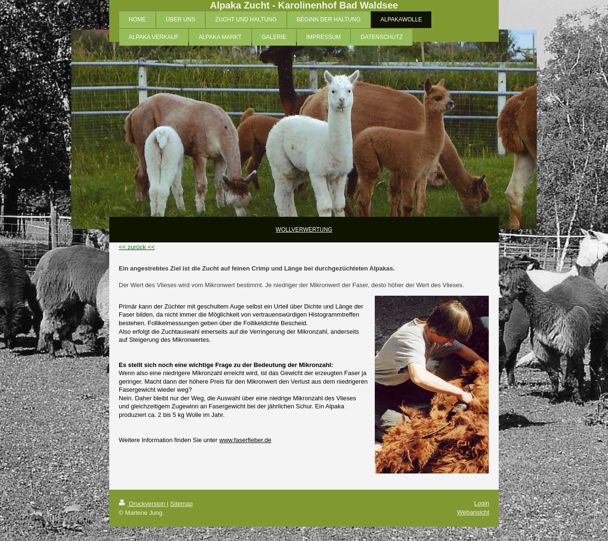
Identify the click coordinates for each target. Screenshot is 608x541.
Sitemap (181, 503)
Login (481, 503)
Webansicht (473, 512)
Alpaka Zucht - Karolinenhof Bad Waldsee (304, 5)
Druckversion (143, 503)
